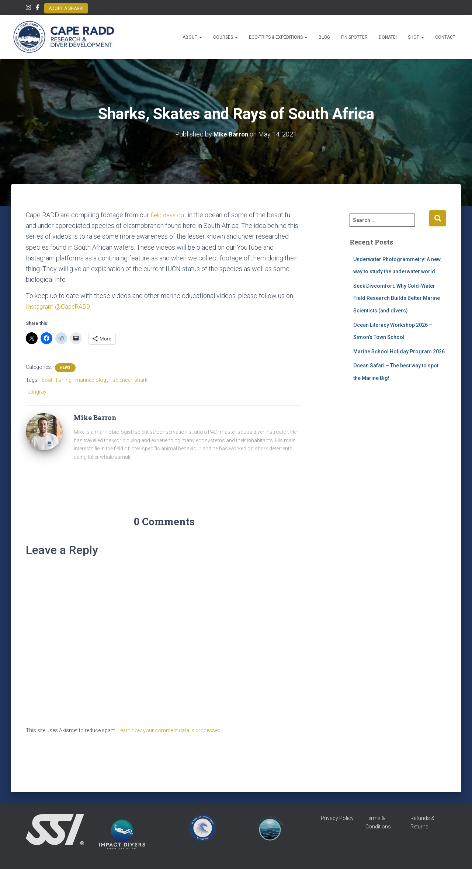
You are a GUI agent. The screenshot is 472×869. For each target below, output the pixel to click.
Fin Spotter (354, 37)
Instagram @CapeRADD (60, 306)
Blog (324, 37)
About (192, 37)
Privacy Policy (337, 818)
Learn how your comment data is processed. (170, 730)
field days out (169, 215)
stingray (37, 392)
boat (47, 379)
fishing (64, 379)
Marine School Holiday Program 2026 (399, 351)
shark (141, 379)
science (121, 379)
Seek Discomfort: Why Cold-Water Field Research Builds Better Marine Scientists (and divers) (396, 298)
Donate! (388, 37)
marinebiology (92, 379)
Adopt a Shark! (66, 8)
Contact (445, 37)
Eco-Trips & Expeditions (278, 37)
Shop (416, 37)
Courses (225, 37)
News (65, 367)
